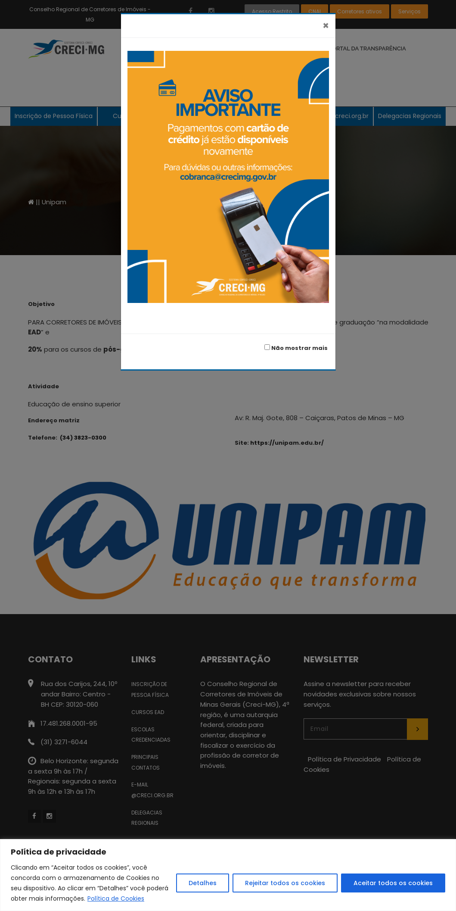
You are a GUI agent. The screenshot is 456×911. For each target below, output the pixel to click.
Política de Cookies (115, 898)
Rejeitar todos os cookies (285, 883)
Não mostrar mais (296, 348)
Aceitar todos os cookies (393, 883)
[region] (228, 875)
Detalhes (203, 883)
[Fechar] (326, 26)
